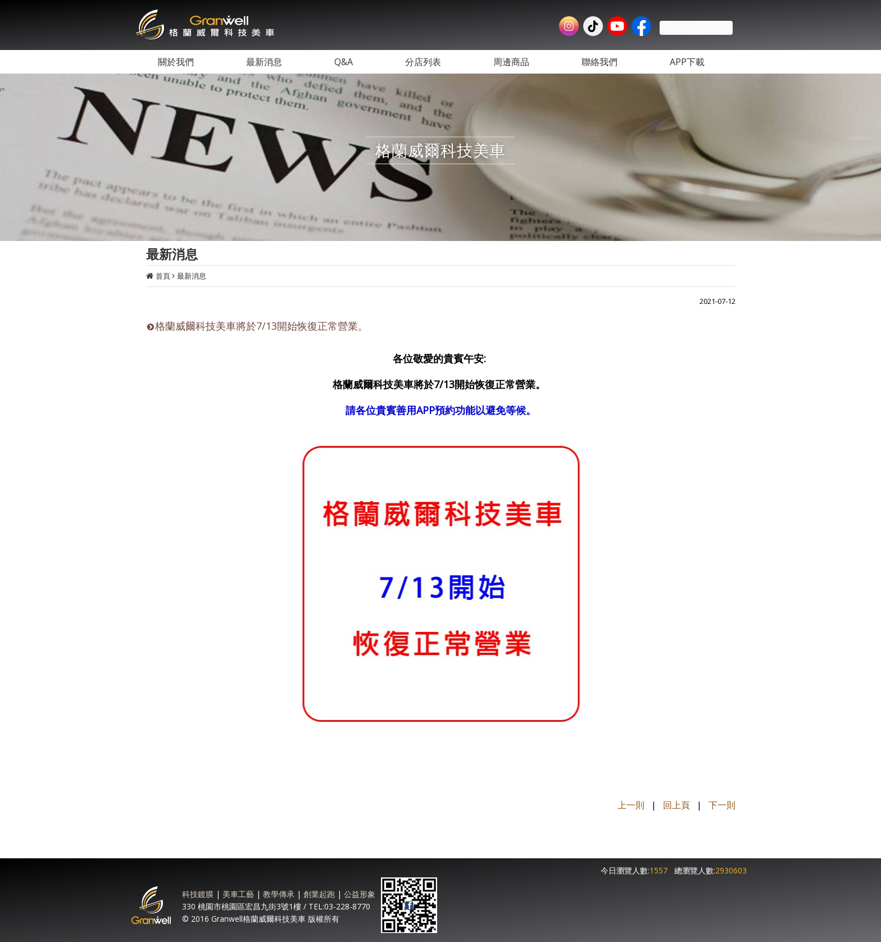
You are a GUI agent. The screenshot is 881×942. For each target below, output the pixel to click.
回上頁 (676, 805)
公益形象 (359, 894)
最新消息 (191, 276)
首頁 (163, 276)
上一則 (630, 805)
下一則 (722, 805)
